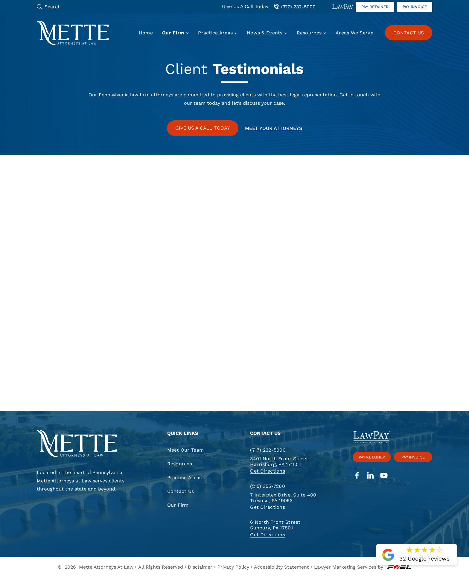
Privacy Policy (233, 567)
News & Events (264, 33)
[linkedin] (370, 476)
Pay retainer (375, 6)
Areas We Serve (354, 33)
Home (146, 33)
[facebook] (357, 476)
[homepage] (85, 444)
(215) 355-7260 (267, 486)
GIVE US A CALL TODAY (202, 128)
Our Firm (173, 33)
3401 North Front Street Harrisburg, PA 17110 (279, 461)
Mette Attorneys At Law (106, 567)
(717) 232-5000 (294, 7)
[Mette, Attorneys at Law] (73, 33)
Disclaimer (200, 567)
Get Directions (267, 471)
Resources (309, 33)
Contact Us (180, 491)
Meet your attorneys (273, 128)
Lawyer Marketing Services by (362, 567)
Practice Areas (215, 33)
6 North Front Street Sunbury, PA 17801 (275, 525)
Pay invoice (415, 6)
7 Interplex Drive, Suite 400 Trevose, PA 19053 (283, 497)
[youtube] (384, 476)
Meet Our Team (185, 450)
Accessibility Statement (281, 567)
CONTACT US (408, 33)
